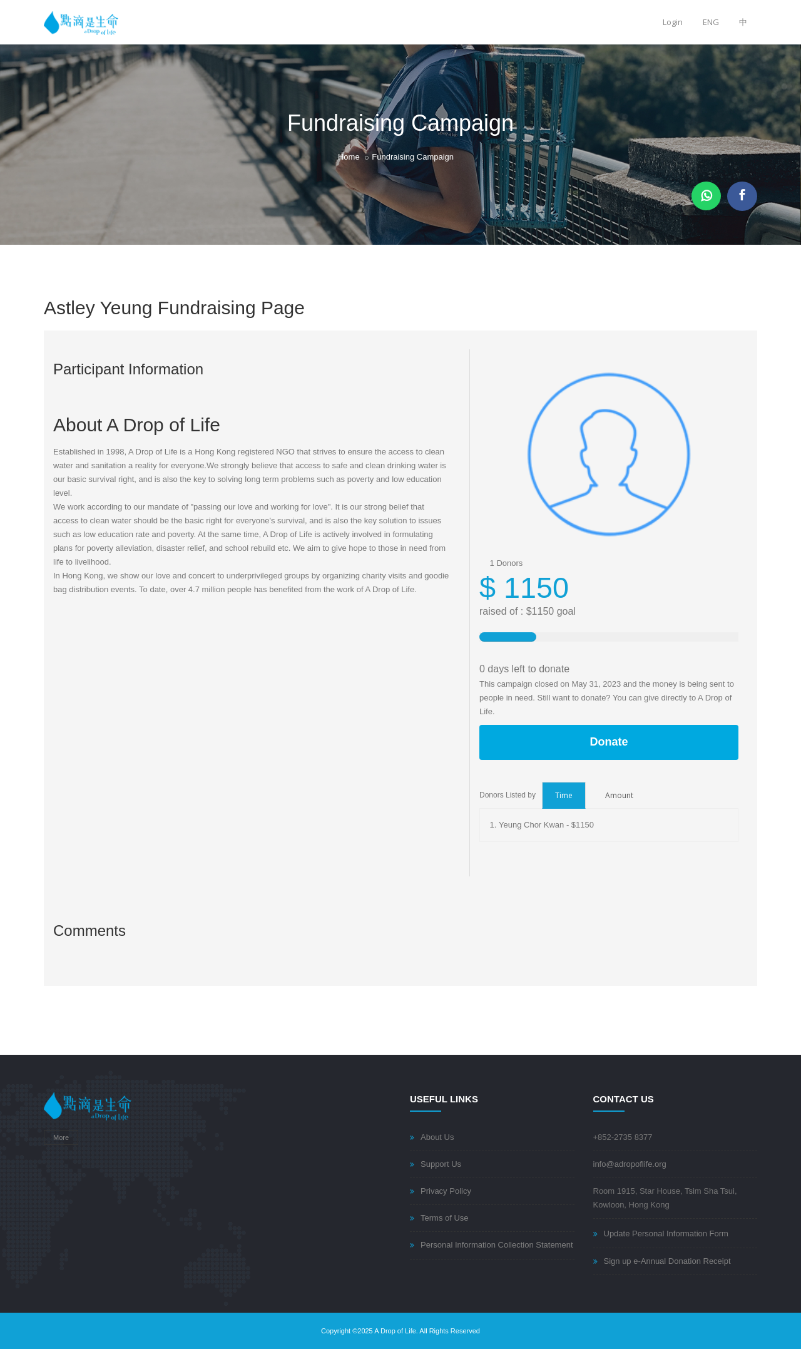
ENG (711, 22)
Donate (608, 742)
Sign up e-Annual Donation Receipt (667, 1261)
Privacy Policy (446, 1191)
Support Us (441, 1164)
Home (349, 157)
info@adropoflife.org (629, 1164)
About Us (437, 1137)
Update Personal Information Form (666, 1233)
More (61, 1137)
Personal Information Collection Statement (497, 1244)
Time (564, 795)
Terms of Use (445, 1218)
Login (673, 22)
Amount (619, 795)
